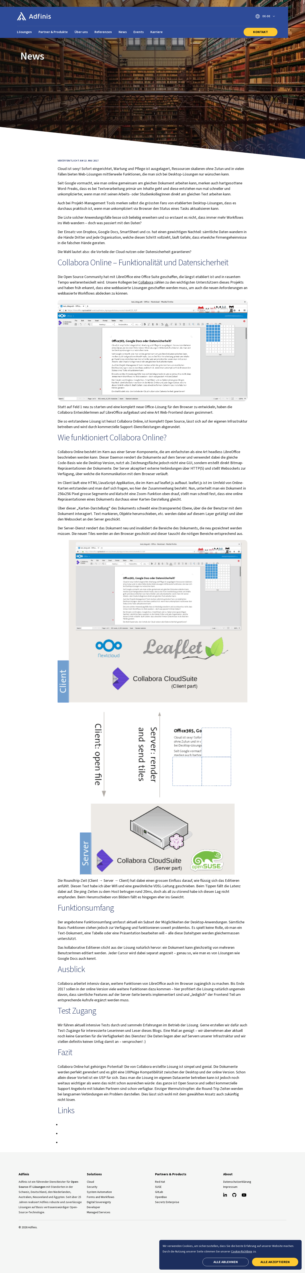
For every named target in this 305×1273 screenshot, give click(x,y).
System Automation (99, 1192)
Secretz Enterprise (167, 1202)
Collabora (145, 282)
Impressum (230, 1187)
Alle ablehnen (226, 1262)
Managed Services (98, 1212)
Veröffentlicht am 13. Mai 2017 (78, 161)
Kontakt (260, 32)
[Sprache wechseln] (265, 16)
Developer (93, 1207)
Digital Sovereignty (99, 1202)
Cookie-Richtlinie (241, 1251)
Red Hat (160, 1182)
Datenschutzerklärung (237, 1182)
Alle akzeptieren (275, 1262)
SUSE (158, 1187)
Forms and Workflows (100, 1197)
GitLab (159, 1192)
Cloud (90, 1182)
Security (92, 1187)
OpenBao (161, 1197)
